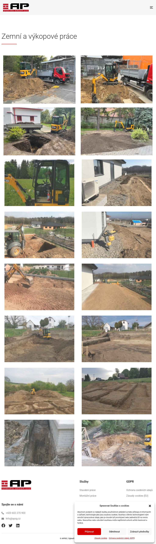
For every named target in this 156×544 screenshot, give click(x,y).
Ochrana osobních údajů (139, 490)
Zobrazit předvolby (139, 531)
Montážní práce (88, 495)
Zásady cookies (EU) (137, 495)
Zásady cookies (100, 538)
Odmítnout (114, 531)
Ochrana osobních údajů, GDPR (122, 538)
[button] (149, 505)
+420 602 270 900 (13, 513)
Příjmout (89, 531)
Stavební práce (88, 490)
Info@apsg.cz (11, 518)
